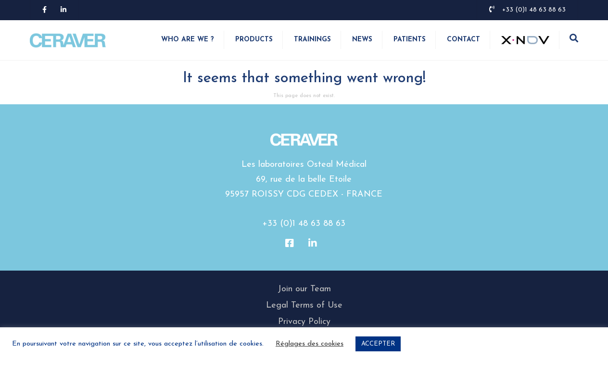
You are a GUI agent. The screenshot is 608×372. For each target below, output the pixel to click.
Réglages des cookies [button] (309, 343)
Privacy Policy (304, 321)
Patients (409, 39)
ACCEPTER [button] (378, 344)
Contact (463, 39)
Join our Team (304, 289)
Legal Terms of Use (304, 305)
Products (254, 39)
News (362, 39)
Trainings (312, 39)
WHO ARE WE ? (187, 39)
